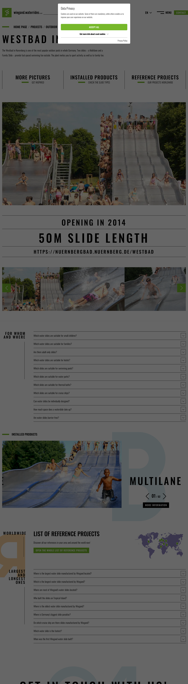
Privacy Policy (122, 40)
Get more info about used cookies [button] (94, 33)
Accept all (94, 27)
